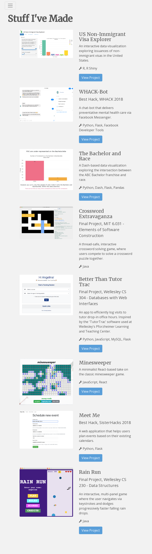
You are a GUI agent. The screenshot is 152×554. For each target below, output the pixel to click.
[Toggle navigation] (10, 6)
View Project (91, 77)
